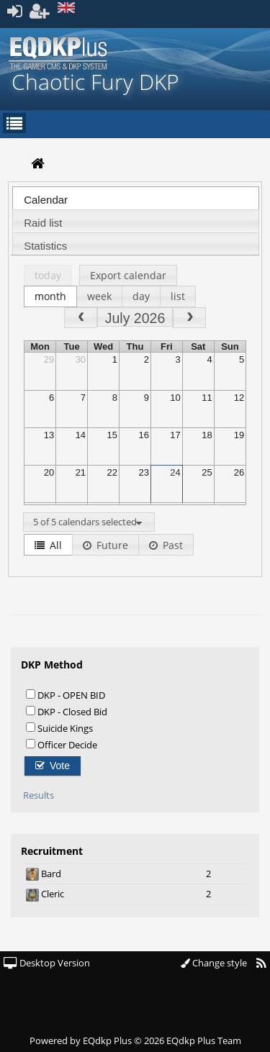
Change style (214, 962)
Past (166, 545)
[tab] (135, 197)
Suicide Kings (59, 728)
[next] (189, 317)
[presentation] (135, 202)
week (99, 296)
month (50, 296)
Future (105, 545)
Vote (52, 765)
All (48, 545)
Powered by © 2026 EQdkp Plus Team (135, 1040)
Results (38, 795)
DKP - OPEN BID (65, 695)
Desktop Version (47, 962)
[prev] (80, 317)
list (178, 296)
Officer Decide (61, 744)
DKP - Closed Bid (66, 711)
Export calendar (128, 275)
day (141, 296)
